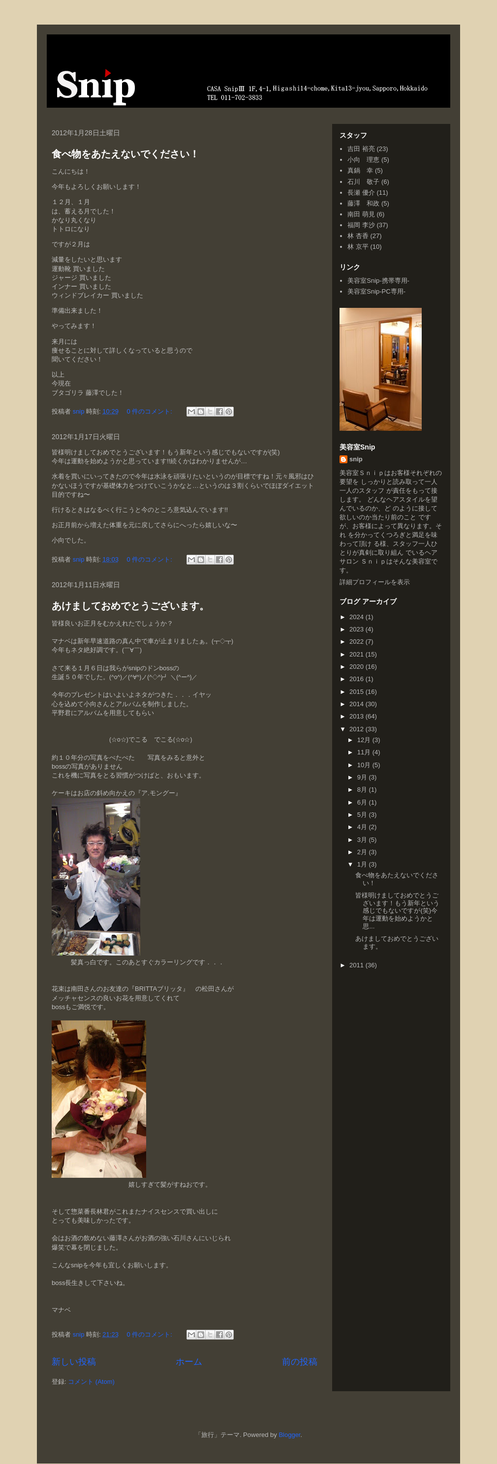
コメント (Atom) (91, 1381)
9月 (363, 777)
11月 (365, 752)
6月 (363, 802)
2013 (357, 716)
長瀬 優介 (361, 192)
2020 (357, 666)
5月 (363, 814)
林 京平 (358, 246)
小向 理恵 (363, 159)
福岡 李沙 (361, 225)
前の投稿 (299, 1362)
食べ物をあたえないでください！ (125, 154)
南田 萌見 (361, 214)
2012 (357, 729)
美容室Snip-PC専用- (376, 291)
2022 (357, 641)
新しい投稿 (74, 1362)
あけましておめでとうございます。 (130, 605)
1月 (363, 864)
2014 (357, 704)
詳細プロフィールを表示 (375, 582)
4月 (363, 827)
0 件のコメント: (150, 411)
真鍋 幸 (360, 170)
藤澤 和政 (363, 203)
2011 (357, 965)
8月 (363, 789)
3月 (363, 839)
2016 (357, 679)
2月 (363, 852)
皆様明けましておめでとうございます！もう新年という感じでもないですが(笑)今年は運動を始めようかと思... (397, 910)
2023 (357, 629)
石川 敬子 (363, 181)
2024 (357, 617)
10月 (365, 765)
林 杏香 (358, 235)
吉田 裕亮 (361, 148)
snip (356, 459)
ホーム (189, 1362)
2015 (357, 691)
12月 (365, 740)
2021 (357, 654)
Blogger (289, 1434)
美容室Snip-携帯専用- (378, 280)
